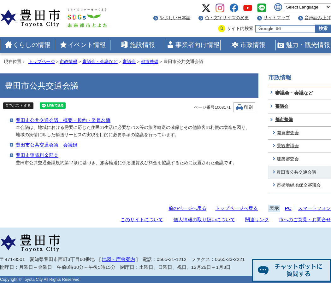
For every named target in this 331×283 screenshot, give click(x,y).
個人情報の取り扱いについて (204, 219)
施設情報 (142, 44)
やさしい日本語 (175, 17)
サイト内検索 (240, 28)
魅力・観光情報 (308, 44)
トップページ (41, 61)
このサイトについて (142, 219)
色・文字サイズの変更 (227, 17)
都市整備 (149, 61)
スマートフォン (314, 208)
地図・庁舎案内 (118, 259)
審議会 (129, 61)
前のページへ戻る (187, 208)
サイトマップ (276, 17)
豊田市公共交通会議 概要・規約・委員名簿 (63, 120)
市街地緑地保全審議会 (299, 185)
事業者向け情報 (197, 44)
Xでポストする (18, 105)
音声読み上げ (317, 17)
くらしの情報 (31, 44)
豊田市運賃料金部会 (37, 155)
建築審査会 (288, 159)
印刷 (248, 107)
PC (288, 208)
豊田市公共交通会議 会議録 (46, 144)
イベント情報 (87, 44)
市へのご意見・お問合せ (305, 219)
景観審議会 (288, 145)
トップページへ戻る (236, 208)
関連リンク (257, 219)
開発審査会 (288, 132)
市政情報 (252, 44)
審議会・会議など (100, 61)
